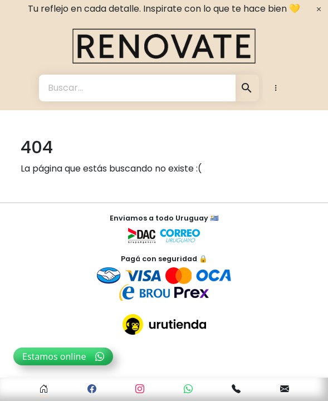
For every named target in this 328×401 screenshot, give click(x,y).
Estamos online (63, 356)
